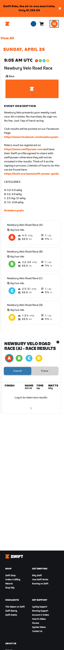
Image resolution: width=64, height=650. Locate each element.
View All (7, 38)
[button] (60, 8)
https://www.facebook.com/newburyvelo (31, 137)
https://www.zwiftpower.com (23, 149)
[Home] (7, 24)
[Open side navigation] (54, 23)
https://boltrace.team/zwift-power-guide (31, 173)
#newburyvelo (14, 210)
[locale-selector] (33, 24)
